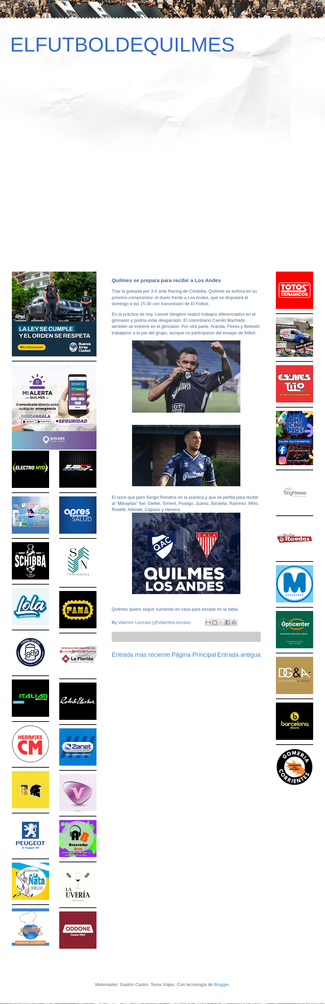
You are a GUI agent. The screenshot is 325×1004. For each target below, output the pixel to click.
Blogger (221, 984)
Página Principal (194, 654)
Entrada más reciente (141, 654)
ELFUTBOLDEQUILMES (122, 44)
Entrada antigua (239, 654)
